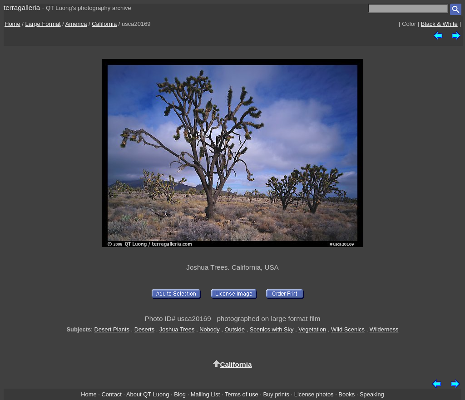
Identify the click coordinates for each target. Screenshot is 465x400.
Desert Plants (111, 329)
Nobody (209, 329)
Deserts (144, 329)
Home (12, 23)
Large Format (43, 23)
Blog (180, 394)
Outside (234, 329)
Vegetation (312, 329)
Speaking (372, 394)
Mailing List (205, 394)
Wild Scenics (348, 329)
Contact (111, 394)
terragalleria (22, 7)
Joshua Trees (176, 329)
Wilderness (384, 329)
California (104, 23)
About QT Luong (147, 394)
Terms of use (241, 394)
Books (346, 394)
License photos (314, 394)
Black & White (439, 23)
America (76, 23)
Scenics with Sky (272, 329)
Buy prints (276, 394)
